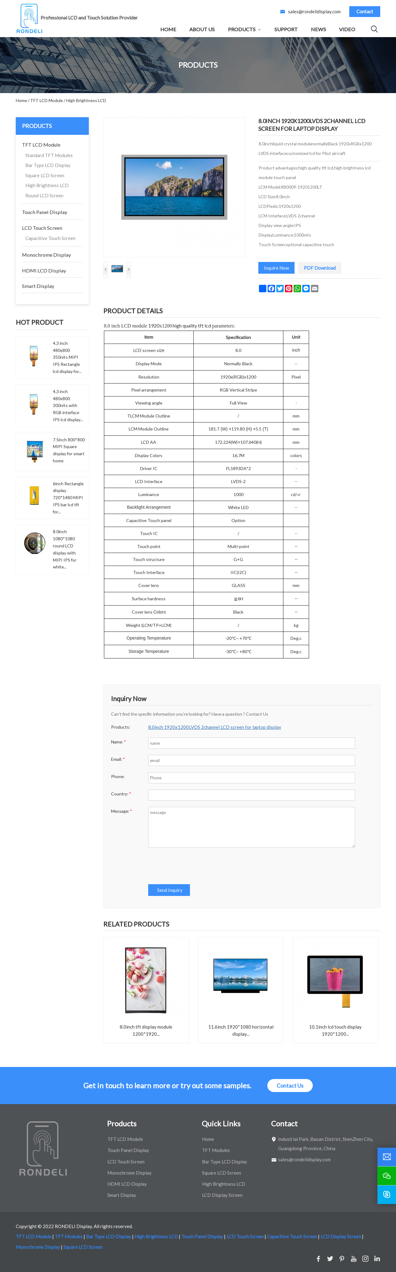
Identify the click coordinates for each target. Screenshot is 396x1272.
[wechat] (386, 1176)
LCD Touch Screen (42, 228)
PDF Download (320, 268)
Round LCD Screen (44, 195)
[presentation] (195, 866)
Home (168, 29)
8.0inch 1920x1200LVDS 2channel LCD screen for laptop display (214, 727)
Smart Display (38, 286)
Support (286, 29)
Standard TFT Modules (49, 155)
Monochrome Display (46, 255)
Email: (118, 759)
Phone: (117, 776)
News (318, 29)
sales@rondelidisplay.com (314, 11)
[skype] (386, 1194)
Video (347, 29)
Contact (364, 11)
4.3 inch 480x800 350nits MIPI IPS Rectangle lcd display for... (67, 357)
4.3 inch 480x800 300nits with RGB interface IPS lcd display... (68, 405)
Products (242, 29)
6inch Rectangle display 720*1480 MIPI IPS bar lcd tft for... (68, 497)
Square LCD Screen (44, 175)
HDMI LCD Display (44, 270)
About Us (202, 29)
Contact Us (290, 1085)
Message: (121, 811)
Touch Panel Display (44, 212)
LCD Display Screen (222, 1195)
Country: (121, 793)
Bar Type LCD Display (48, 165)
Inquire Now (276, 268)
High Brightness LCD (47, 185)
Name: (118, 741)
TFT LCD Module (41, 145)
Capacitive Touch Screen (50, 238)
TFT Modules (216, 1150)
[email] (386, 1157)
